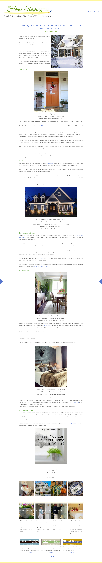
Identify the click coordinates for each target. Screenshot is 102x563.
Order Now (30, 552)
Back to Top (81, 561)
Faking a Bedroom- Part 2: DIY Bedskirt (76, 511)
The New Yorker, (47, 325)
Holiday (52, 474)
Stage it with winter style (54, 331)
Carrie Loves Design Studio (44, 561)
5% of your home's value (47, 125)
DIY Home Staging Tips (27, 561)
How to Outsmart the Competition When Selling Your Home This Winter (26, 488)
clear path (50, 163)
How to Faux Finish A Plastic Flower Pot (26, 511)
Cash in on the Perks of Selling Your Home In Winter (43, 488)
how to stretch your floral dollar (41, 266)
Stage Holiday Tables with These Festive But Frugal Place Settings (75, 488)
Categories (90, 11)
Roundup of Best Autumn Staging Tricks (59, 488)
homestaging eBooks (70, 423)
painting (42, 258)
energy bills (76, 402)
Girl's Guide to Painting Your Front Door (43, 511)
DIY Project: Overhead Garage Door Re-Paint (59, 511)
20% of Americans (25, 252)
